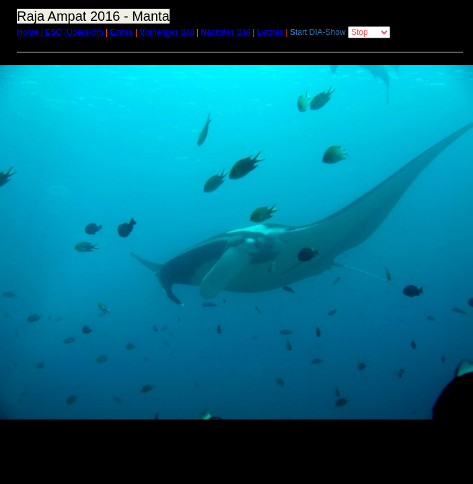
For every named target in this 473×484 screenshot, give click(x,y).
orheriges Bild (166, 32)
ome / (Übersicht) (60, 32)
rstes (121, 32)
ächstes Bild (225, 32)
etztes (270, 32)
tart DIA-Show (318, 32)
